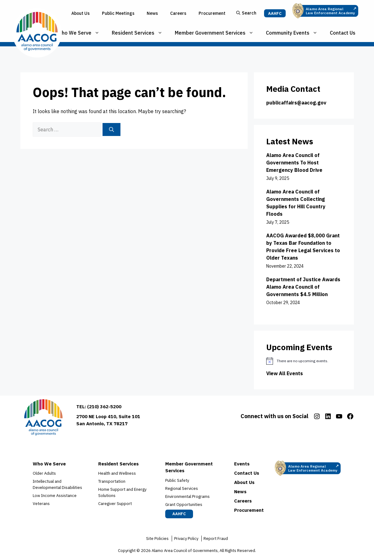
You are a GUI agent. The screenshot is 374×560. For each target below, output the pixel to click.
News (152, 13)
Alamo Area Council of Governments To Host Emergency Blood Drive (294, 162)
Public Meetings (118, 13)
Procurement (212, 13)
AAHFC (275, 13)
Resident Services (140, 32)
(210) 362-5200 (104, 406)
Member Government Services (217, 32)
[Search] (111, 129)
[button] (246, 13)
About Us (80, 13)
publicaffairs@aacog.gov (296, 103)
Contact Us (342, 33)
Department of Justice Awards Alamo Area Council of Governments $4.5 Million (303, 286)
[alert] (304, 361)
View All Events (284, 373)
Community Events (295, 32)
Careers (178, 13)
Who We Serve (81, 32)
